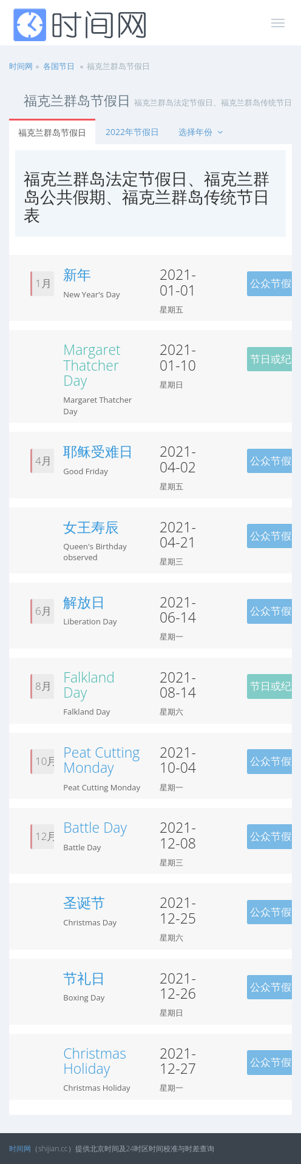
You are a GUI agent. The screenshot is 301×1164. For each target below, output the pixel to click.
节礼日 (84, 978)
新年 (77, 274)
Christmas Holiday (94, 1060)
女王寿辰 (91, 527)
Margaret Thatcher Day (91, 365)
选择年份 (201, 131)
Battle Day (95, 827)
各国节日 (59, 66)
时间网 (21, 66)
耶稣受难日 (98, 451)
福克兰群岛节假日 (52, 132)
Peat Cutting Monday (101, 759)
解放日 (84, 602)
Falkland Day (89, 684)
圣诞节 (84, 902)
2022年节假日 (132, 131)
